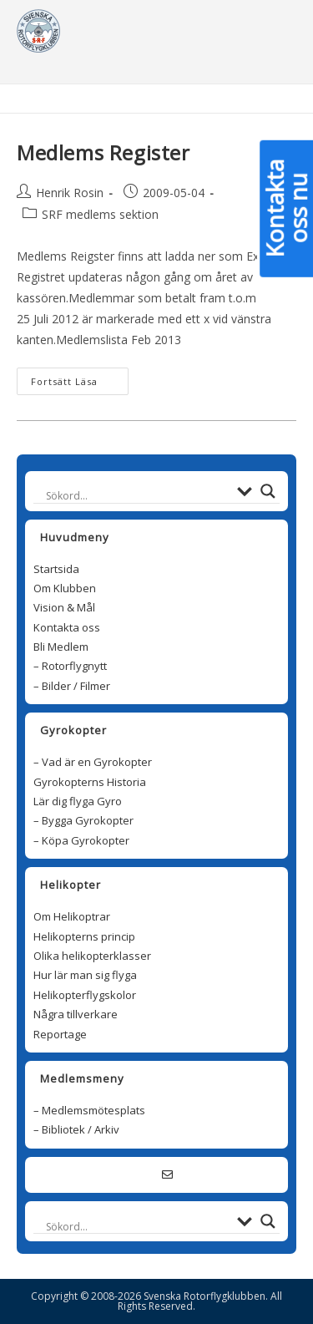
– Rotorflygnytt (70, 665)
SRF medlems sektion (100, 214)
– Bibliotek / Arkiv (76, 1129)
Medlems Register (103, 152)
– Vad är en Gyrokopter (92, 761)
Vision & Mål (64, 607)
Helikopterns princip (84, 936)
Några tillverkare (75, 1014)
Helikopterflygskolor (84, 994)
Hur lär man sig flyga (85, 974)
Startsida (56, 568)
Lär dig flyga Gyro (77, 801)
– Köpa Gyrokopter (81, 840)
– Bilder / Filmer (71, 685)
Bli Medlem (60, 646)
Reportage (60, 1034)
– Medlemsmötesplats (89, 1110)
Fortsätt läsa (72, 381)
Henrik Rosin (69, 192)
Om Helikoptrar (71, 916)
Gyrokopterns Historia (89, 781)
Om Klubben (64, 588)
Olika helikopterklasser (92, 955)
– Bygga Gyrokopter (83, 820)
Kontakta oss (66, 627)
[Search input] (137, 496)
